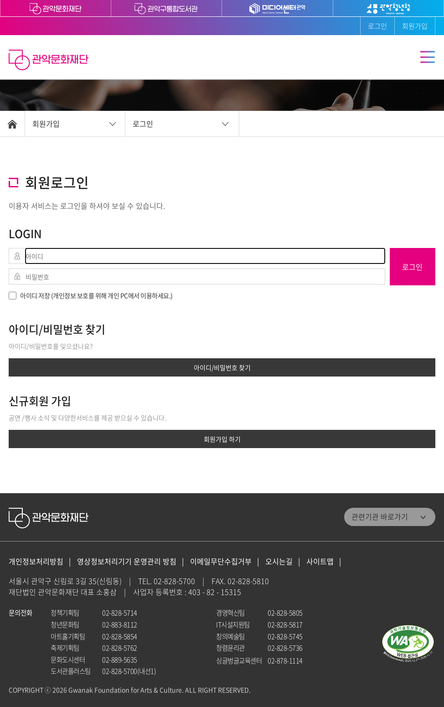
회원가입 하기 (222, 439)
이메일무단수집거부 (221, 561)
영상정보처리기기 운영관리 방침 (126, 561)
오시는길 (279, 561)
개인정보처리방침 (36, 561)
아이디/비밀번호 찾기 (222, 367)
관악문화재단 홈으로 (50, 61)
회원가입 (415, 26)
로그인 (377, 26)
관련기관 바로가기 (379, 516)
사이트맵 (320, 561)
